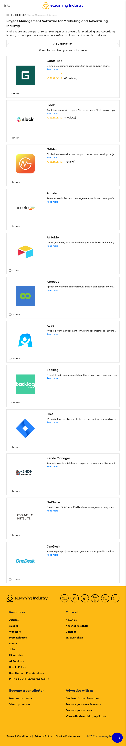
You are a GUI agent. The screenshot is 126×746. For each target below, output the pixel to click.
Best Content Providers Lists (26, 673)
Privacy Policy (43, 736)
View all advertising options (87, 716)
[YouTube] (95, 598)
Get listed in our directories (82, 698)
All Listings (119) (63, 43)
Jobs (12, 649)
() (62, 78)
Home (9, 15)
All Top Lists (16, 661)
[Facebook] (64, 598)
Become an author (20, 698)
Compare (15, 94)
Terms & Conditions (19, 736)
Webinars (15, 631)
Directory (20, 15)
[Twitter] (75, 598)
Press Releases (18, 637)
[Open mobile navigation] (6, 5)
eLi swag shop (74, 637)
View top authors (19, 704)
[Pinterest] (105, 598)
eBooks (13, 625)
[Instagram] (115, 598)
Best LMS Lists (17, 667)
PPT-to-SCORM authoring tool (29, 678)
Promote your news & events (83, 704)
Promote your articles (79, 710)
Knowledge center (77, 625)
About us (71, 619)
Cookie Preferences (68, 736)
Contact (71, 631)
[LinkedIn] (85, 598)
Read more (52, 69)
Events (13, 643)
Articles (14, 619)
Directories (16, 655)
